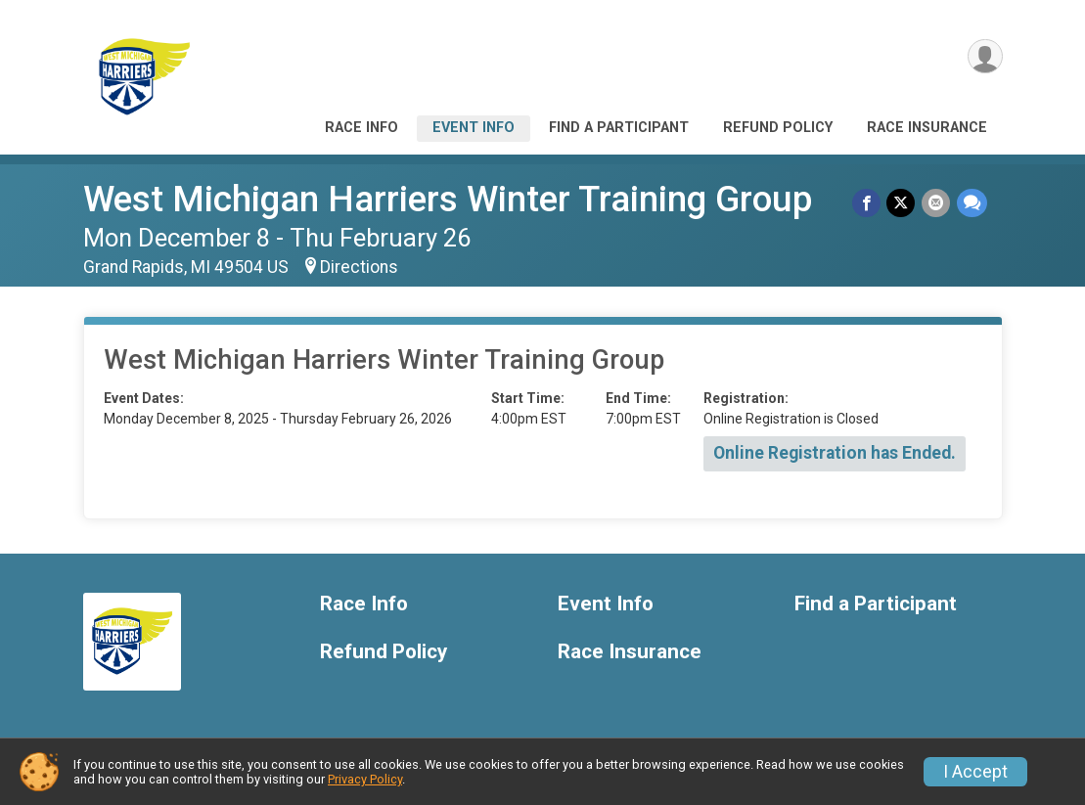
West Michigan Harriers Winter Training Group (447, 199)
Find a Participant (619, 127)
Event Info (473, 127)
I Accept (975, 772)
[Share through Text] (972, 203)
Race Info (361, 127)
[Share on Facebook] (868, 203)
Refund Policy (778, 127)
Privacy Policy (365, 779)
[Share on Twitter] (902, 203)
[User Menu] (985, 57)
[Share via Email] (937, 203)
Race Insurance (927, 127)
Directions (359, 267)
